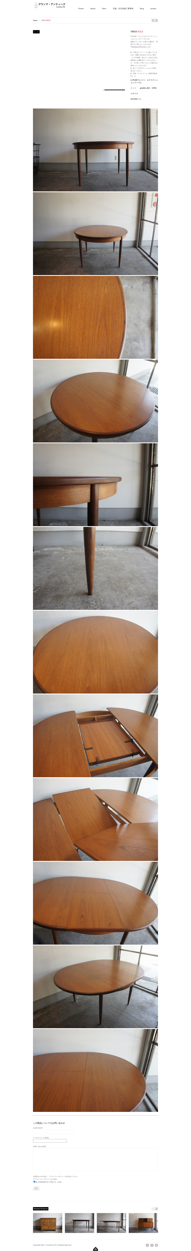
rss (147, 1245)
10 (120, 90)
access (153, 9)
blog (142, 9)
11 (122, 90)
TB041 (153, 20)
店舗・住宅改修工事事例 (123, 9)
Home (81, 9)
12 (124, 90)
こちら (54, 1179)
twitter (156, 1245)
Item (104, 9)
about (93, 9)
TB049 (156, 20)
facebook (151, 1245)
